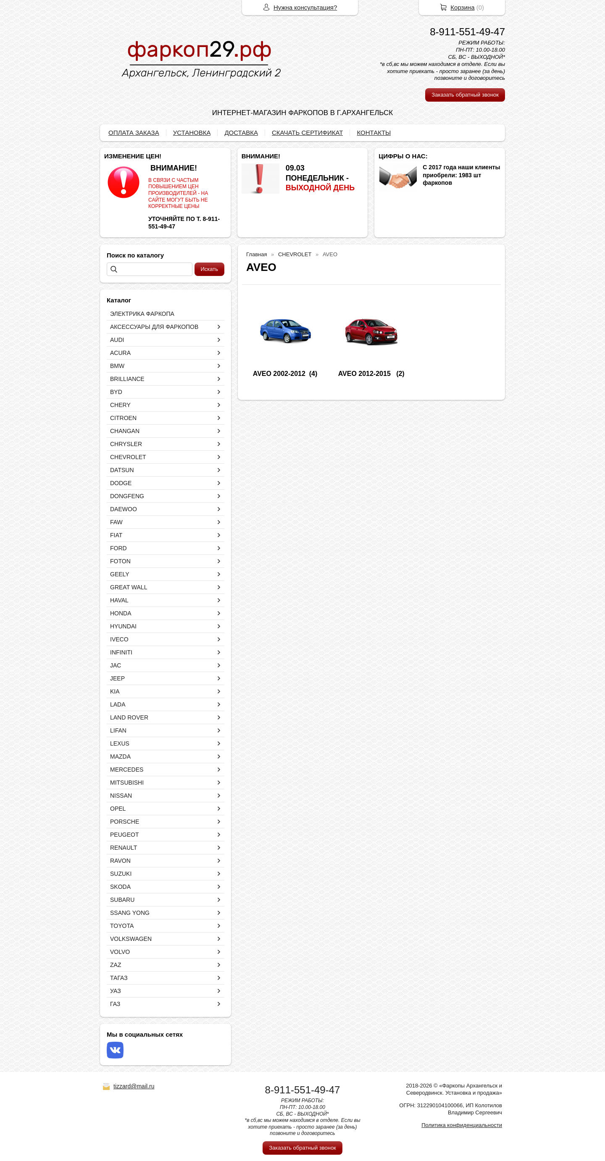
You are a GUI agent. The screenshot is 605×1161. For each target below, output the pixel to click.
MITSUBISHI (127, 782)
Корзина (462, 7)
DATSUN (122, 470)
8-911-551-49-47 (467, 31)
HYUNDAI (123, 626)
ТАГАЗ (119, 978)
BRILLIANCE (127, 379)
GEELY (119, 574)
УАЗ (115, 991)
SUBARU (122, 899)
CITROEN (123, 418)
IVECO (119, 639)
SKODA (120, 886)
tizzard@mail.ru (133, 1086)
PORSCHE (124, 821)
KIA (115, 691)
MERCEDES (126, 769)
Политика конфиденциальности (461, 1125)
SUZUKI (121, 873)
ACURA (120, 352)
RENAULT (123, 847)
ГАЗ (115, 1004)
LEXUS (119, 743)
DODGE (121, 483)
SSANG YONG (130, 912)
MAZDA (120, 756)
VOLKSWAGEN (131, 938)
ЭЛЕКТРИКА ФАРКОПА (142, 313)
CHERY (120, 405)
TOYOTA (122, 925)
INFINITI (121, 652)
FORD (118, 548)
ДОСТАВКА (241, 132)
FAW (116, 522)
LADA (118, 704)
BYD (116, 392)
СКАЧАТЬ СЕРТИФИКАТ (307, 132)
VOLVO (120, 951)
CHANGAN (124, 431)
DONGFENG (127, 496)
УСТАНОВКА (192, 132)
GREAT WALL (128, 587)
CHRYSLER (126, 444)
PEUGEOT (124, 834)
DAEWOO (123, 509)
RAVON (120, 860)
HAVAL (119, 600)
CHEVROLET (128, 457)
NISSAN (121, 795)
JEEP (117, 678)
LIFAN (118, 730)
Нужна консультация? (305, 7)
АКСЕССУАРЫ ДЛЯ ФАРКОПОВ (154, 326)
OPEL (118, 808)
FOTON (120, 561)
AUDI (117, 339)
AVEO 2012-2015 (365, 373)
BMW (117, 365)
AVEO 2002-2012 (279, 373)
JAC (115, 665)
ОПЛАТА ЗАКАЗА (133, 132)
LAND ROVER (129, 717)
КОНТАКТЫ (374, 132)
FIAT (116, 535)
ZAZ (115, 964)
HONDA (121, 613)
